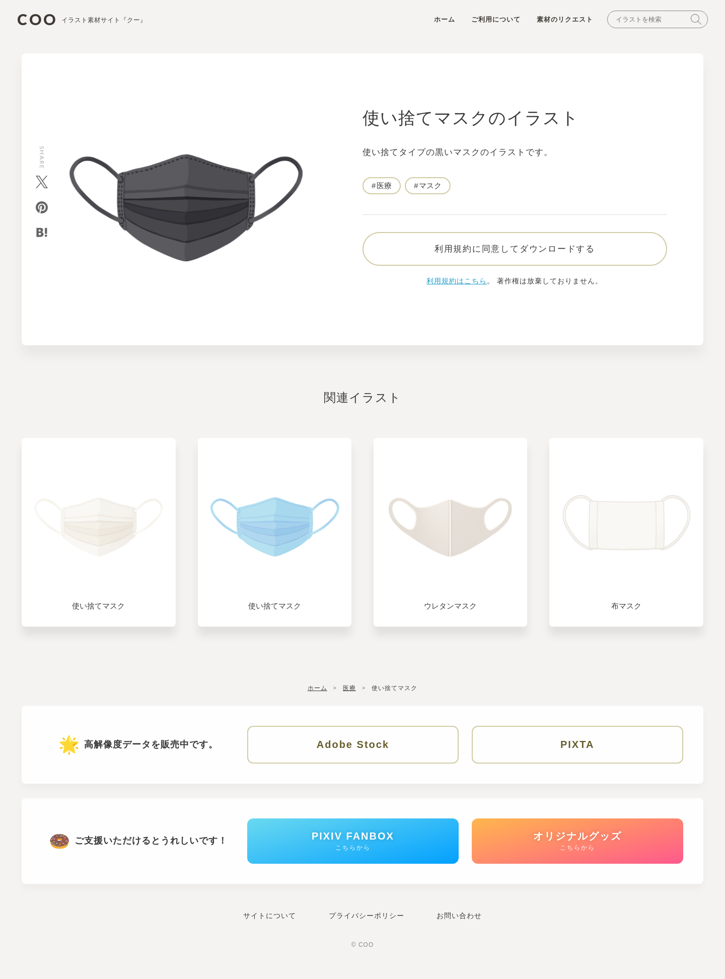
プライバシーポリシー (366, 924)
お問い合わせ (459, 924)
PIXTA (577, 748)
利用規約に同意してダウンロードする (514, 252)
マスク (430, 187)
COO (85, 20)
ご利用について (493, 21)
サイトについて (269, 924)
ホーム (441, 21)
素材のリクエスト (562, 21)
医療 (384, 187)
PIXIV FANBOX (353, 847)
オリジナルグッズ (577, 847)
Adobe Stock (353, 748)
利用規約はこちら (456, 284)
